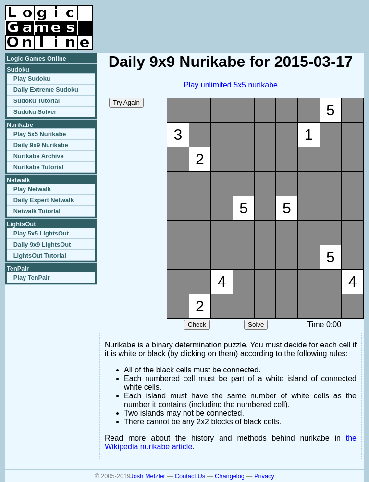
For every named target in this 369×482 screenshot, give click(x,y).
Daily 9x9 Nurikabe (40, 144)
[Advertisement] (251, 19)
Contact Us (190, 476)
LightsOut (21, 224)
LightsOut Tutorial (39, 255)
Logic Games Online (36, 58)
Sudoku (18, 69)
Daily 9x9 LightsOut (42, 244)
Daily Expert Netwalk (43, 200)
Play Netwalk (32, 189)
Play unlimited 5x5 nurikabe (231, 85)
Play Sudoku (31, 78)
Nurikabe (20, 124)
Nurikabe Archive (38, 156)
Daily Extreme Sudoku (45, 89)
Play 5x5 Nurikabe (39, 133)
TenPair (18, 268)
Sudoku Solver (35, 111)
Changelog (230, 476)
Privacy (264, 476)
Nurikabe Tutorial (38, 167)
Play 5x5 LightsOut (41, 233)
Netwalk (18, 180)
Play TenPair (31, 277)
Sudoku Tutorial (36, 100)
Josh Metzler (147, 476)
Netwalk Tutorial (37, 211)
